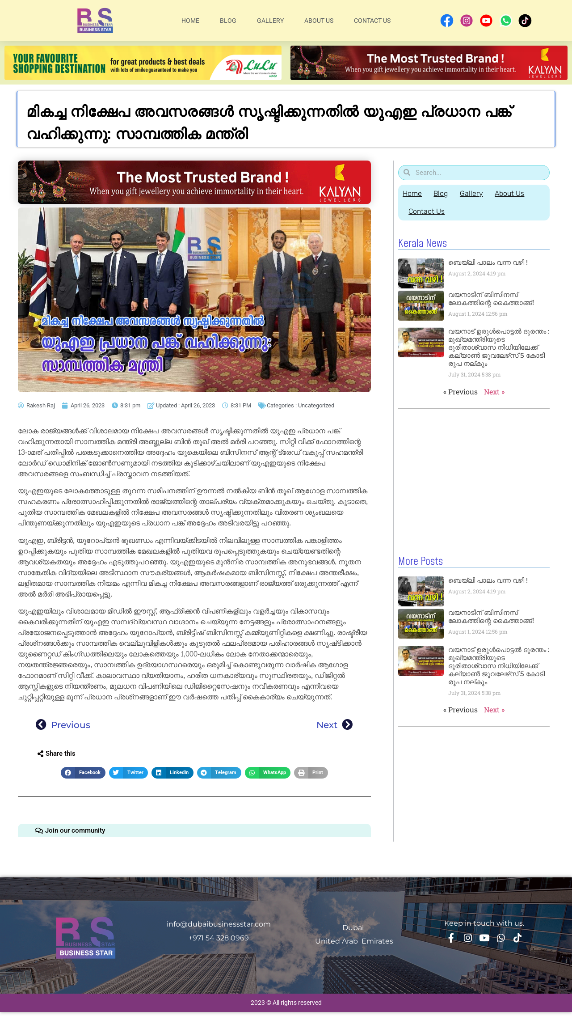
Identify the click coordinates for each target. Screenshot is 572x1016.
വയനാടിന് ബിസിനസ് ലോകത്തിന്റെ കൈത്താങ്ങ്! (491, 298)
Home (190, 20)
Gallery (270, 20)
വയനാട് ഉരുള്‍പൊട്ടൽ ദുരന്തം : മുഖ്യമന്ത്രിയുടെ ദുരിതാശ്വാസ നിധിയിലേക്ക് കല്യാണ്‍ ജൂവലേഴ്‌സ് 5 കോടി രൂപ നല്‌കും (498, 347)
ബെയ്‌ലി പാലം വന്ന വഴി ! (488, 262)
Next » (494, 391)
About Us (318, 20)
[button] (83, 773)
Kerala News (422, 243)
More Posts (420, 561)
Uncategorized (316, 405)
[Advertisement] (474, 479)
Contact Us (372, 20)
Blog (228, 20)
